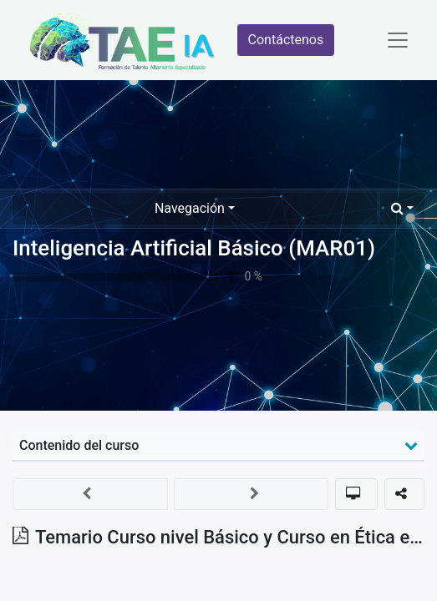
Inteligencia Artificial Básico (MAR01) (194, 247)
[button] (402, 209)
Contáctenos (286, 40)
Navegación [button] (190, 208)
